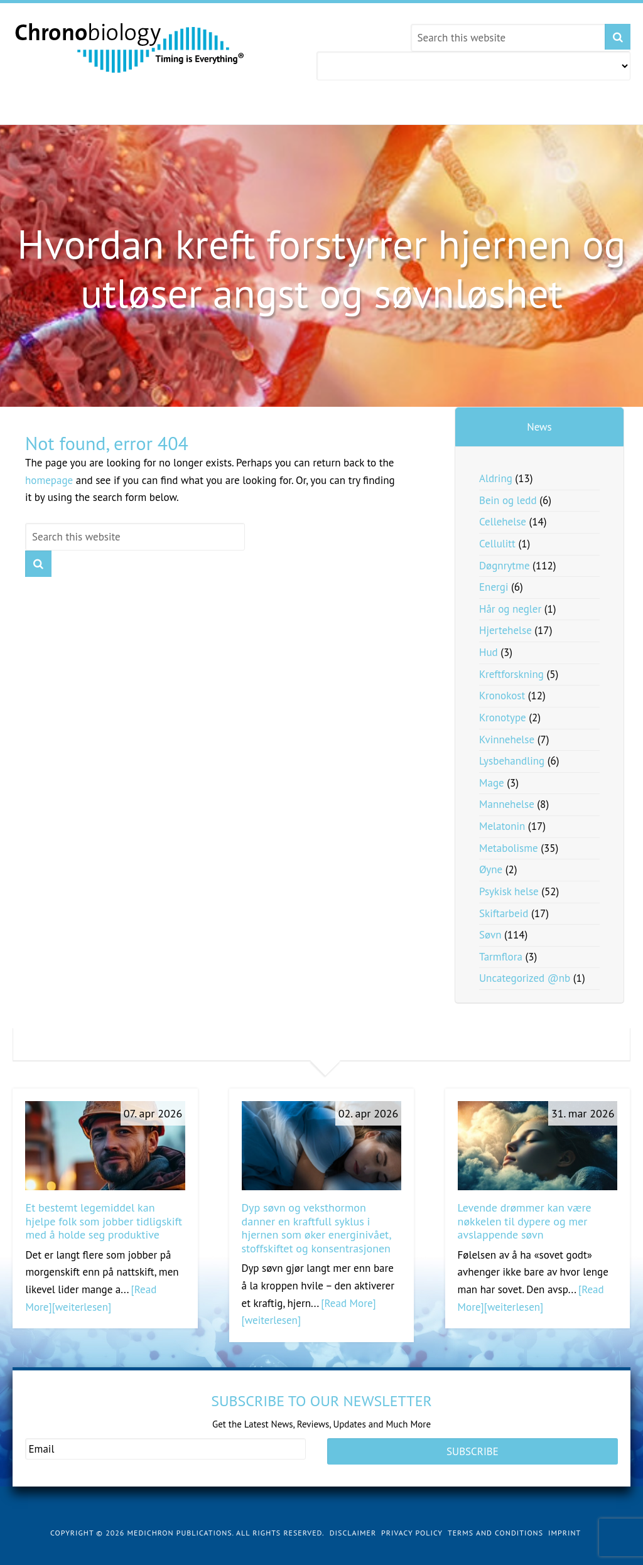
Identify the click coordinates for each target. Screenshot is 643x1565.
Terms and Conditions (495, 1523)
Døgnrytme (504, 566)
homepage (49, 480)
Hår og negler (510, 609)
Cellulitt (497, 544)
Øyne (490, 869)
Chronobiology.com (130, 47)
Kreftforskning (511, 674)
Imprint (564, 1523)
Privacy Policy (412, 1523)
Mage (491, 783)
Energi (494, 587)
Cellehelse (502, 522)
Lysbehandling (511, 761)
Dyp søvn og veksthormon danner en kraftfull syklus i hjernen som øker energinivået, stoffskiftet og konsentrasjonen (316, 1228)
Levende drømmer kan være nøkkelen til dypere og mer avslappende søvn (525, 1221)
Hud (488, 652)
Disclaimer (353, 1523)
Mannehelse (506, 804)
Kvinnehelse (506, 739)
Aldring (495, 478)
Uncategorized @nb (524, 978)
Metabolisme (508, 848)
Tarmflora (500, 957)
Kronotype (502, 717)
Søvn (490, 935)
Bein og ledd (508, 500)
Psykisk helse (509, 891)
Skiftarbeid (503, 913)
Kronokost (502, 695)
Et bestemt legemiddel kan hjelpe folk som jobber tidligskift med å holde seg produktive (103, 1221)
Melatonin (502, 826)
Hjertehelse (505, 630)
